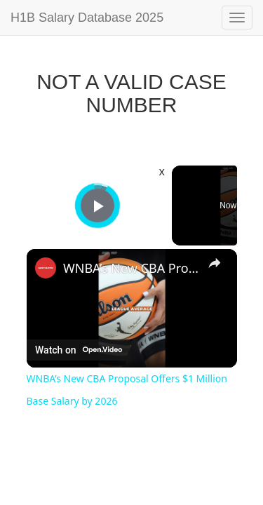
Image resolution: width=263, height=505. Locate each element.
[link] (45, 267)
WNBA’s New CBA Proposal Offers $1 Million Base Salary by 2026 (132, 268)
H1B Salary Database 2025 (87, 18)
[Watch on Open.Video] (78, 350)
